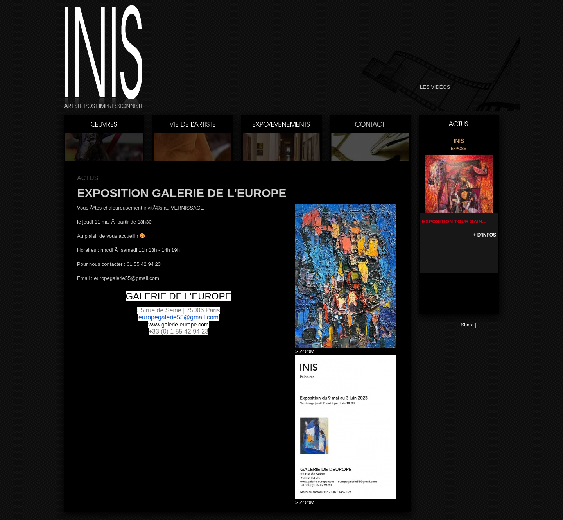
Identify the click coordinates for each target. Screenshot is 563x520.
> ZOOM (304, 352)
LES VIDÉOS (435, 87)
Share (467, 325)
